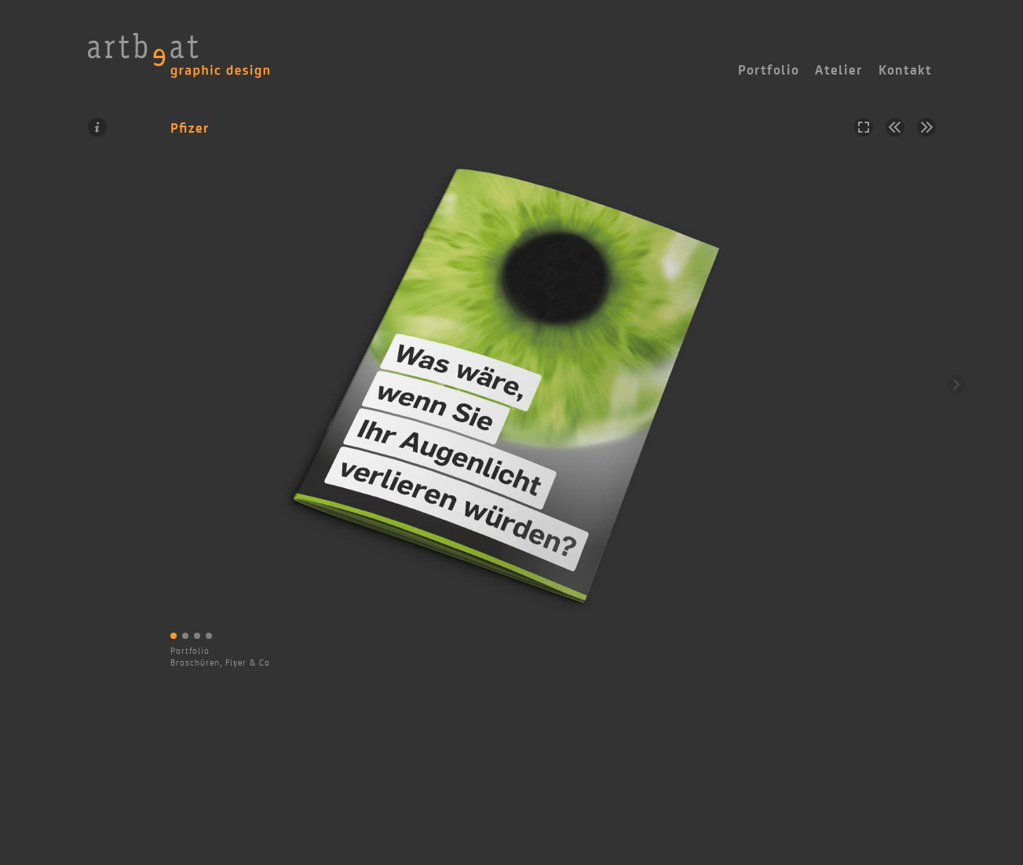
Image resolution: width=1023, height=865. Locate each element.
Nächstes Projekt (926, 127)
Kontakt (905, 70)
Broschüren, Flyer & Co (220, 662)
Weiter (956, 384)
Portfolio (190, 650)
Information (97, 127)
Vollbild (863, 127)
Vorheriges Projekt (895, 127)
